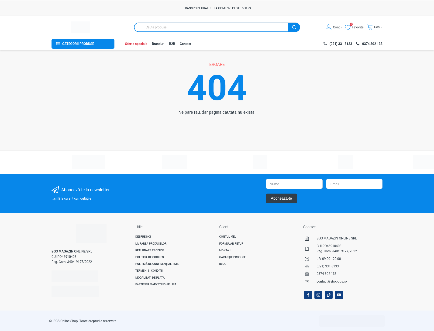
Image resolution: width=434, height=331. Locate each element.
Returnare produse (149, 250)
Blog (222, 264)
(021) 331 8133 (328, 266)
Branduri (158, 44)
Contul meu (227, 236)
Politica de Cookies (149, 257)
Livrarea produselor (151, 243)
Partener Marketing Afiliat (155, 284)
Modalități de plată (150, 277)
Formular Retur (231, 243)
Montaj (225, 250)
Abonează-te (281, 198)
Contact (185, 44)
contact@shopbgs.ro (332, 281)
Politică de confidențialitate (157, 264)
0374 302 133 (327, 274)
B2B (172, 44)
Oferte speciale (136, 44)
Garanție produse (232, 257)
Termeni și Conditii (149, 270)
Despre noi (143, 236)
